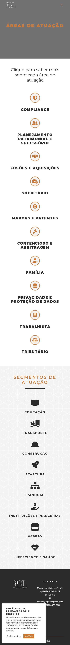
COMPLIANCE (35, 109)
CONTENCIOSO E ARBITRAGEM (35, 245)
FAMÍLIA (35, 272)
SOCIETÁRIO (35, 193)
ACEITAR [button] (29, 636)
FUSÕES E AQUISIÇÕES (35, 168)
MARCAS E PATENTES (35, 218)
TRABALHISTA (35, 326)
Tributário (35, 352)
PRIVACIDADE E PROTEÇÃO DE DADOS (35, 299)
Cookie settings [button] (14, 636)
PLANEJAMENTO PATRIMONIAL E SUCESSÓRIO (35, 139)
